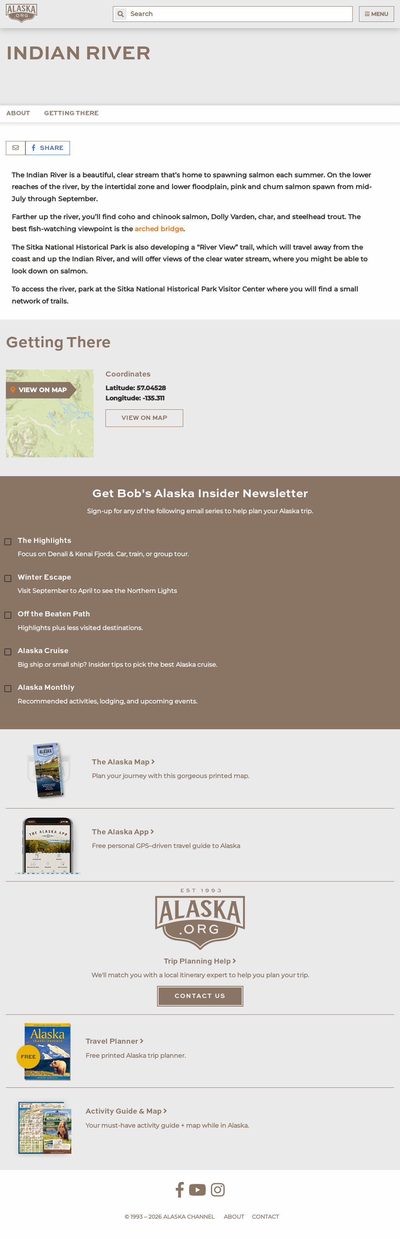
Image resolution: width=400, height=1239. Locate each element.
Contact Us (200, 996)
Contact (265, 1216)
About (18, 114)
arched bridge (159, 229)
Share (47, 148)
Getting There (71, 114)
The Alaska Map (123, 762)
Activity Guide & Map (126, 1111)
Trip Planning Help (200, 961)
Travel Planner (115, 1041)
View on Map (144, 418)
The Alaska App (123, 832)
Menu (376, 14)
